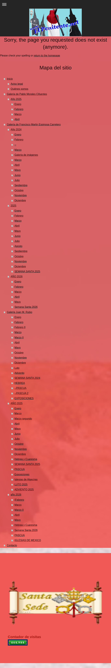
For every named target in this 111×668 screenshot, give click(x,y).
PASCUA (19, 469)
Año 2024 (16, 129)
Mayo (17, 170)
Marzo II (19, 337)
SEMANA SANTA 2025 (27, 271)
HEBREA (19, 383)
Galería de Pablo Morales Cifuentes (27, 94)
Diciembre (20, 200)
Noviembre (20, 195)
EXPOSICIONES (24, 398)
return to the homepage (47, 55)
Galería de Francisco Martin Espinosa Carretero (34, 124)
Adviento (19, 373)
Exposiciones (21, 474)
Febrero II (20, 327)
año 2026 (16, 494)
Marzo (17, 114)
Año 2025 (16, 99)
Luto (16, 368)
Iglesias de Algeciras (26, 479)
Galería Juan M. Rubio (19, 312)
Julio (17, 180)
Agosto (18, 246)
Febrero (18, 109)
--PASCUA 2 (21, 393)
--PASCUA (20, 388)
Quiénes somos (19, 88)
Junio (17, 175)
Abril (17, 119)
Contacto (12, 545)
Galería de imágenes (26, 155)
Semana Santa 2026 (26, 307)
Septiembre (20, 185)
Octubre (18, 190)
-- (15, 144)
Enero (17, 104)
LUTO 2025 (20, 484)
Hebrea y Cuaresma (25, 459)
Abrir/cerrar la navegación (55, 4)
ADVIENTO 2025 (24, 489)
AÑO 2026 (17, 276)
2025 (13, 205)
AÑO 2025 (17, 403)
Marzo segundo (23, 418)
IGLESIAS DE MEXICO (27, 540)
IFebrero (19, 499)
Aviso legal (17, 83)
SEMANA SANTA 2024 (27, 378)
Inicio (10, 78)
